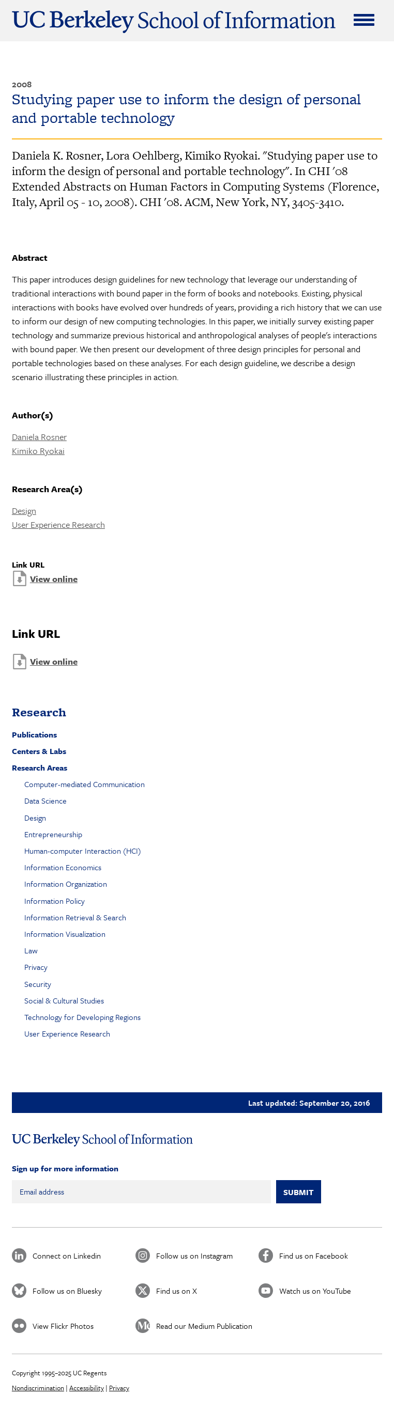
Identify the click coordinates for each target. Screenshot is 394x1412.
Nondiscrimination (38, 1388)
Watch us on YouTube (315, 1290)
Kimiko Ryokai (38, 450)
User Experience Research (58, 524)
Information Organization (65, 883)
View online (54, 578)
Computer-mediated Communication (84, 784)
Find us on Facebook (313, 1255)
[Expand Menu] (364, 19)
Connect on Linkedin (67, 1255)
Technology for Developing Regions (82, 1017)
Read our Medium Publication (204, 1325)
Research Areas (39, 767)
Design (24, 510)
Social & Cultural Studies (64, 1000)
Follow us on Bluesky (67, 1290)
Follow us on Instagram (194, 1255)
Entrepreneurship (53, 834)
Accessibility (86, 1388)
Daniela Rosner (39, 436)
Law (31, 950)
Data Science (45, 800)
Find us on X (176, 1290)
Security (37, 984)
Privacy (36, 966)
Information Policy (54, 900)
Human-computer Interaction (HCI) (82, 850)
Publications (34, 734)
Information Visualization (64, 933)
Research (39, 711)
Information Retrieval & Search (75, 917)
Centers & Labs (39, 751)
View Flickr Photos (63, 1325)
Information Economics (62, 867)
